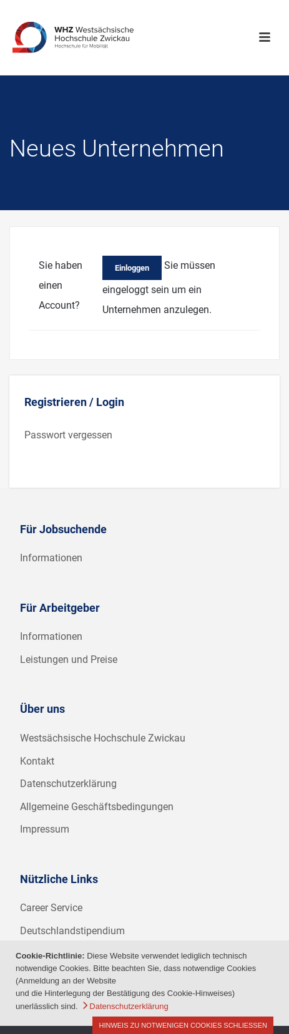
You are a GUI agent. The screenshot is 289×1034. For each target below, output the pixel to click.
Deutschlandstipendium (72, 931)
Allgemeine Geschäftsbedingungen (97, 807)
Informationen (51, 558)
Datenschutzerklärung (68, 784)
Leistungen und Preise (68, 659)
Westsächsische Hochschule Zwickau (102, 738)
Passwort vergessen (68, 435)
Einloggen (132, 268)
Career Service (51, 908)
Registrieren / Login (74, 401)
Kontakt (37, 761)
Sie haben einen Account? (60, 285)
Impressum (44, 829)
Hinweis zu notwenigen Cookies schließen (183, 1025)
